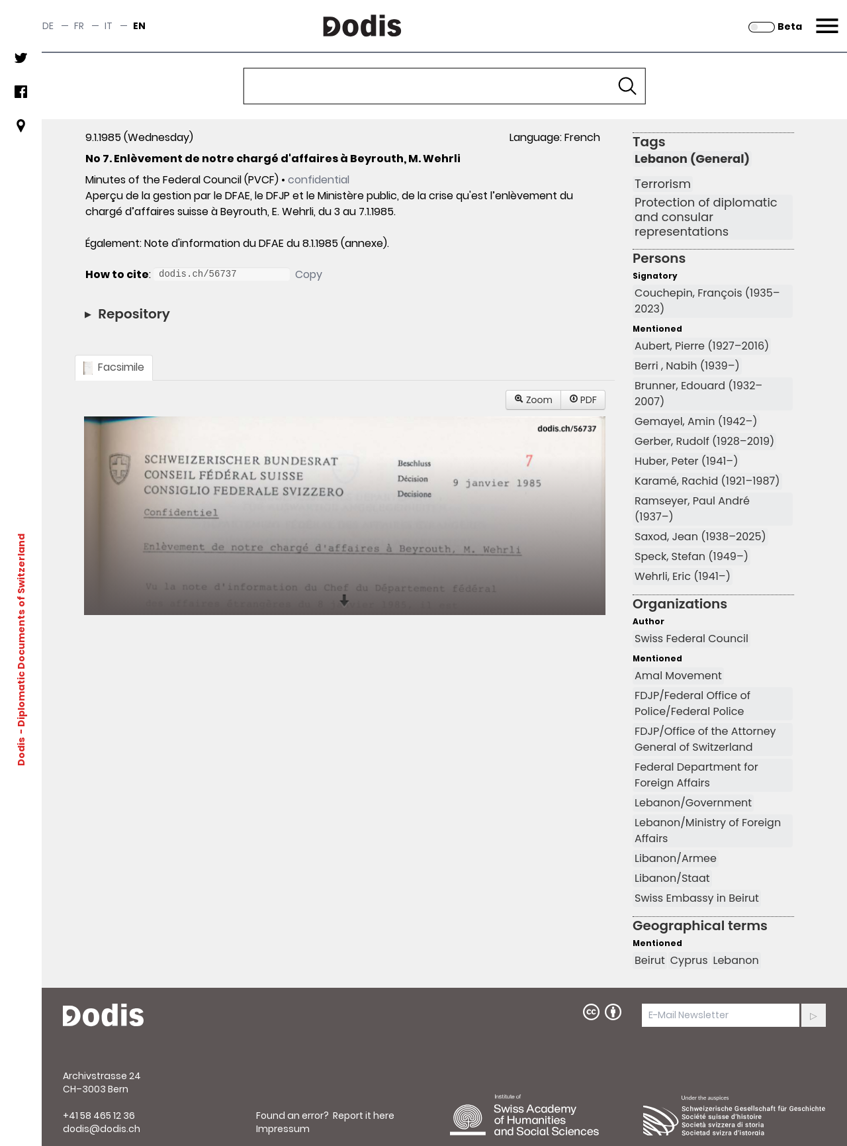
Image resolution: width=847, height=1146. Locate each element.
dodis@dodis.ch (101, 1128)
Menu (825, 17)
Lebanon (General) (692, 159)
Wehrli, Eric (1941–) (683, 576)
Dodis (21, 751)
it (108, 25)
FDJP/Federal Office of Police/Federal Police (692, 703)
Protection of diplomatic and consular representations (706, 217)
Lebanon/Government (693, 802)
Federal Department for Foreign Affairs (696, 774)
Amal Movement (678, 675)
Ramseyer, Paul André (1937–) (692, 508)
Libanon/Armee (676, 858)
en (139, 25)
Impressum (283, 1128)
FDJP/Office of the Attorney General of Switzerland (705, 739)
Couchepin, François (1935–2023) (707, 300)
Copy (308, 274)
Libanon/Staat (672, 878)
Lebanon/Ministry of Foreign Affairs (708, 830)
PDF (583, 399)
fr (79, 25)
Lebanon (736, 960)
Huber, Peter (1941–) (686, 461)
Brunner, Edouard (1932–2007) (698, 393)
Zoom (533, 399)
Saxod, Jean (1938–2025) (700, 536)
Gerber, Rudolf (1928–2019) (704, 441)
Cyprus (689, 960)
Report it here (363, 1115)
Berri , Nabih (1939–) (687, 365)
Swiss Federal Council (691, 638)
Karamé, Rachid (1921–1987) (707, 481)
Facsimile (113, 367)
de (48, 25)
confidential (318, 179)
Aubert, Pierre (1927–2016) (702, 346)
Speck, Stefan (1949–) (691, 556)
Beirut (650, 960)
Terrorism (663, 184)
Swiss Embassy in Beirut (697, 898)
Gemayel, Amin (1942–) (696, 421)
